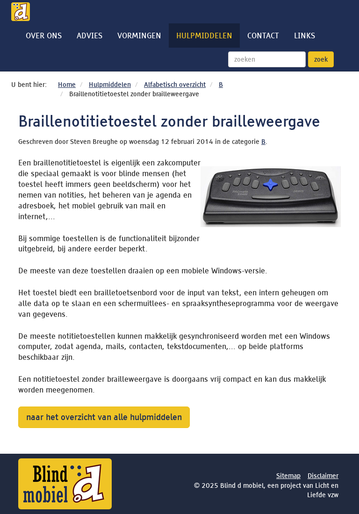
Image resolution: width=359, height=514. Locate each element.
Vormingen (139, 35)
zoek (321, 59)
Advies (89, 35)
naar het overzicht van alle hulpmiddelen (104, 417)
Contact (263, 35)
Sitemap (288, 475)
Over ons (44, 35)
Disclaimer (323, 475)
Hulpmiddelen (204, 35)
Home (67, 84)
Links (304, 35)
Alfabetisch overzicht (175, 84)
